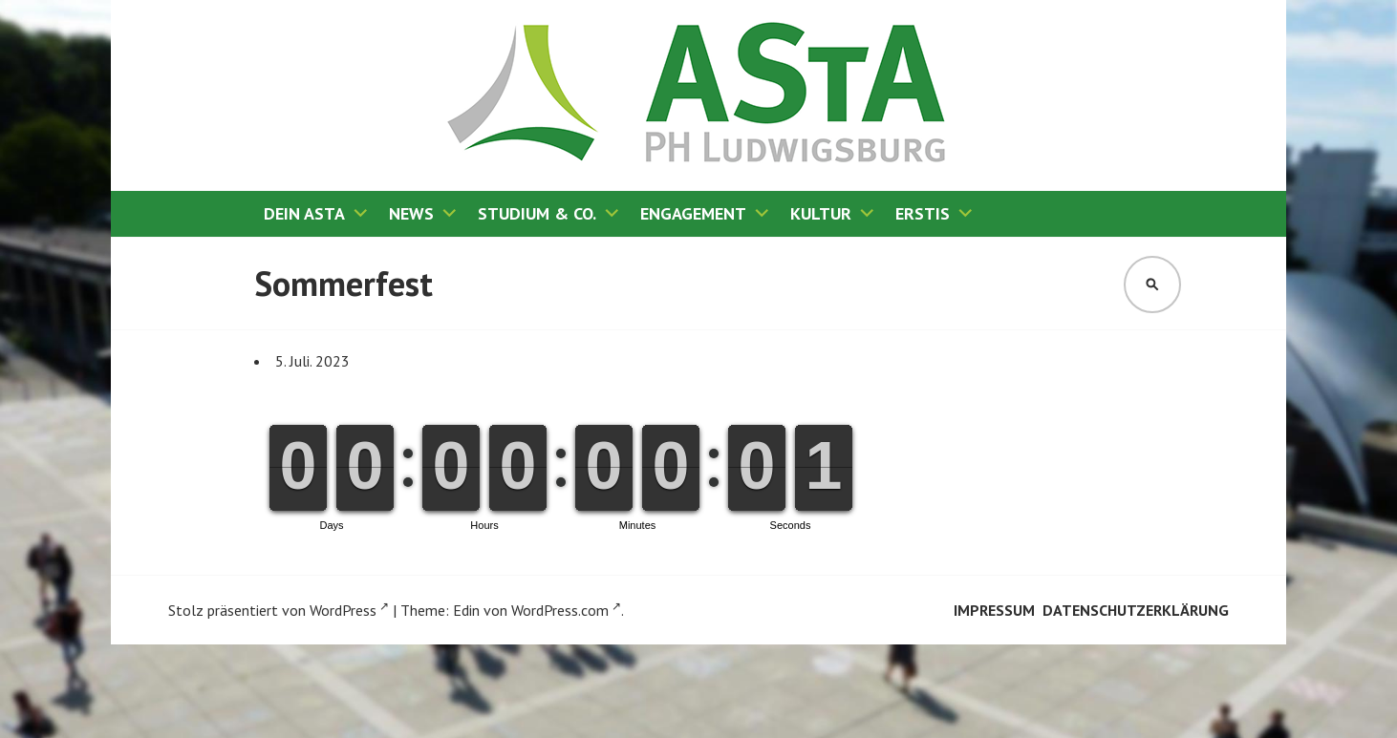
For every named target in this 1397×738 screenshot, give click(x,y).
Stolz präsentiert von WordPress (278, 610)
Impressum (994, 610)
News (411, 213)
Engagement (693, 213)
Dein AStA (304, 213)
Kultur (820, 213)
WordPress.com (566, 610)
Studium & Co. (537, 213)
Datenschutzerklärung (1135, 610)
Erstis (922, 213)
